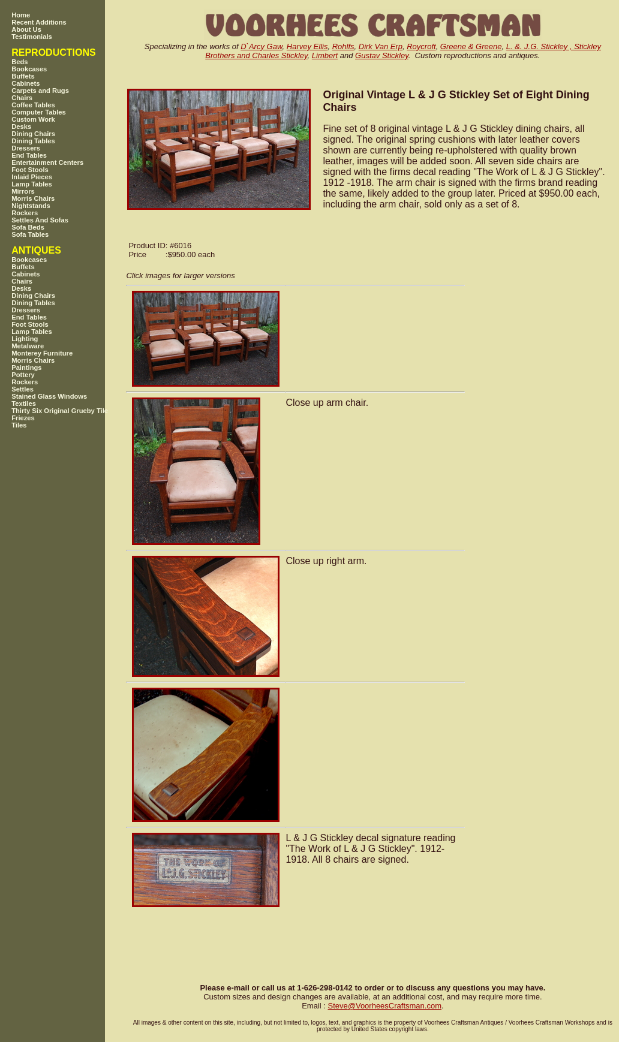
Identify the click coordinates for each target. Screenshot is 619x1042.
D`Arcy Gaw (261, 46)
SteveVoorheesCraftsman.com (384, 1005)
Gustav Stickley (381, 55)
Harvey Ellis (307, 46)
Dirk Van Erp (380, 46)
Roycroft (421, 46)
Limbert (325, 55)
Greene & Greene (471, 46)
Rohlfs (343, 46)
